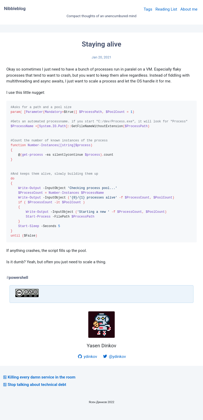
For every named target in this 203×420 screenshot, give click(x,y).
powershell (18, 285)
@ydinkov (114, 364)
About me (188, 9)
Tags (148, 9)
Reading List (166, 9)
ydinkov (87, 364)
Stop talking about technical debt (34, 392)
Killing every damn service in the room (38, 384)
